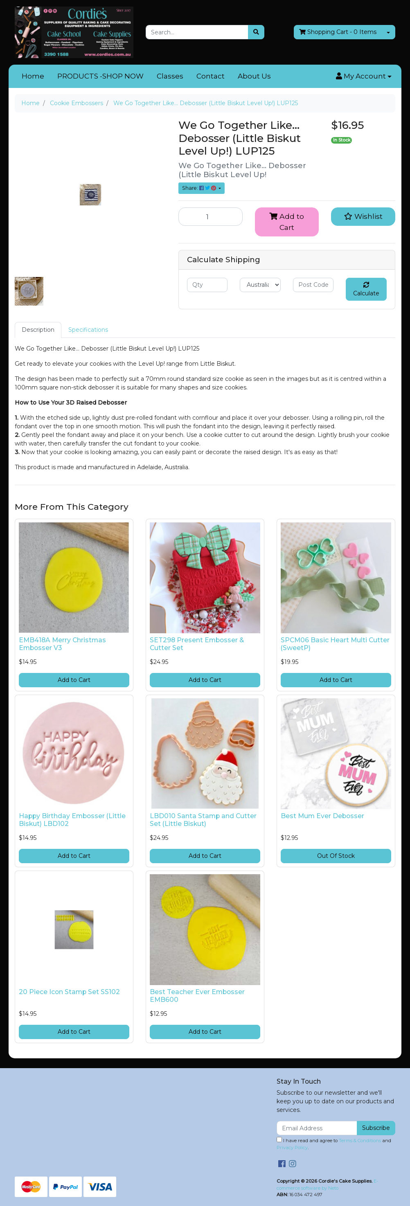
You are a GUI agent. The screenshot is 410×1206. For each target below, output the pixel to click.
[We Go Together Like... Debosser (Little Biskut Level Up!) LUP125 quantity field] (210, 216)
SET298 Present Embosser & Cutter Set (197, 644)
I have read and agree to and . (334, 1143)
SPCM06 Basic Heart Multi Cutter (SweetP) (335, 644)
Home (33, 76)
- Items (337, 32)
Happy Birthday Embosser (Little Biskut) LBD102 (72, 820)
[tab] (38, 330)
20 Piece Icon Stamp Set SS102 (69, 992)
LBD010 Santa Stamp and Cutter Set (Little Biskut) (203, 820)
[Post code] (313, 285)
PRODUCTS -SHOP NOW (100, 76)
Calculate (366, 289)
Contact (210, 76)
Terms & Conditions (360, 1140)
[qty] (207, 285)
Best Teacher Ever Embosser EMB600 (197, 996)
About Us (254, 76)
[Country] (260, 285)
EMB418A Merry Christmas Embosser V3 (62, 644)
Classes (170, 76)
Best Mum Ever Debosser (322, 816)
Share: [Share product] (199, 188)
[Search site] (256, 32)
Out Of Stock (336, 856)
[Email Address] (317, 1128)
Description (38, 329)
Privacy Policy (292, 1147)
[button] (364, 76)
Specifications (88, 329)
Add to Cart (286, 221)
